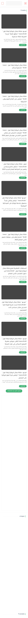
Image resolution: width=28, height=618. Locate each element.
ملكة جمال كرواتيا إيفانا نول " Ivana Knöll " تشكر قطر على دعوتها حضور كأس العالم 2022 (14, 237)
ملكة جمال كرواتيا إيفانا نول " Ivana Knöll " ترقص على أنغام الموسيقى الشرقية (15, 99)
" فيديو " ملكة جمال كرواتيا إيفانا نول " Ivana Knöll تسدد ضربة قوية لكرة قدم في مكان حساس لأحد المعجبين (14, 306)
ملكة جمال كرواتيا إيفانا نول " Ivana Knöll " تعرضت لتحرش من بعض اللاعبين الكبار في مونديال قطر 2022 (14, 133)
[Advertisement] (14, 411)
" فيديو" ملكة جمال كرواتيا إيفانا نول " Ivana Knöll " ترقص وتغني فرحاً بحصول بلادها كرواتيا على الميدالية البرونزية (14, 202)
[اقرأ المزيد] (23, 45)
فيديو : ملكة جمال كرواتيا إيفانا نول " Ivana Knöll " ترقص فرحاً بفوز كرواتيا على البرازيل (14, 375)
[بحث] (2, 3)
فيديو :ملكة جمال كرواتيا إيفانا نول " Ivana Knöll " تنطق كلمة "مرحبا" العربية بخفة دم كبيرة (14, 34)
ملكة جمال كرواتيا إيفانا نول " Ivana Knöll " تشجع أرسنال (15, 67)
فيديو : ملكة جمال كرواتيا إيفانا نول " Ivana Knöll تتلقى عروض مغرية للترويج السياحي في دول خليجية (14, 341)
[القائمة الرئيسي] (25, 3)
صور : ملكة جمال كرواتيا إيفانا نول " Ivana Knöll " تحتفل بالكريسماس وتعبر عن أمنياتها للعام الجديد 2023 (14, 166)
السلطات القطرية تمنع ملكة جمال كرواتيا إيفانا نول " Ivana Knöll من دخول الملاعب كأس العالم (15, 271)
